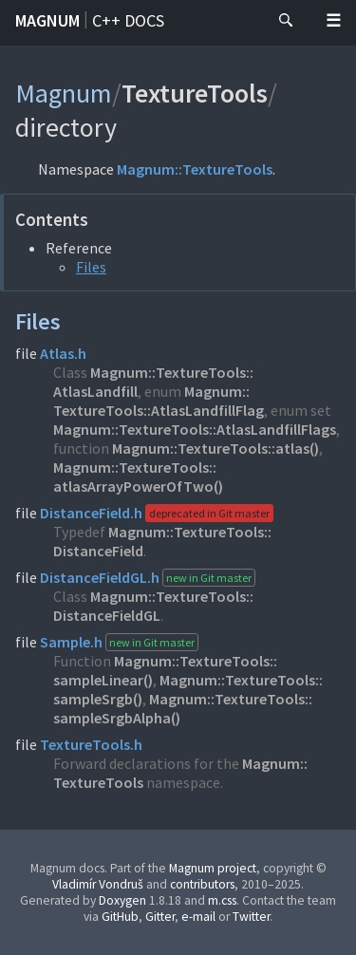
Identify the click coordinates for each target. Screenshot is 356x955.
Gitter (160, 916)
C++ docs (128, 20)
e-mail (198, 916)
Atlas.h (63, 353)
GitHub (120, 916)
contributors (202, 884)
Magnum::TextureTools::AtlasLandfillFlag (158, 401)
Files (91, 266)
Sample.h (71, 641)
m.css (222, 900)
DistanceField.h (91, 512)
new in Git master (209, 578)
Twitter (251, 916)
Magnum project (212, 868)
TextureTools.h (91, 744)
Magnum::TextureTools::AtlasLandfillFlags (194, 429)
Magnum (47, 20)
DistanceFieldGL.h (99, 577)
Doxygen (122, 900)
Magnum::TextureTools (194, 168)
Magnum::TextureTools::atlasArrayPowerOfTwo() (138, 477)
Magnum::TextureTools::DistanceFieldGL (153, 606)
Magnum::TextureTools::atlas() (215, 448)
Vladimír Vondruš (97, 884)
